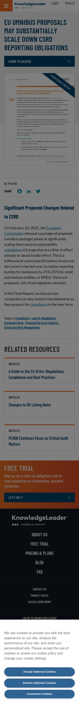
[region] (39, 661)
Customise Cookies (39, 693)
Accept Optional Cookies (39, 671)
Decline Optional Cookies (39, 682)
